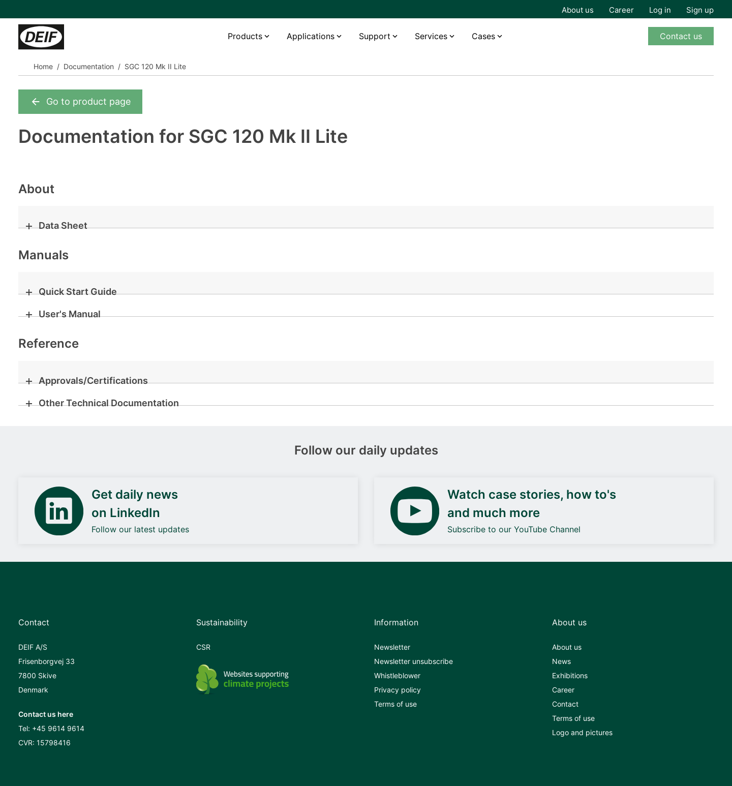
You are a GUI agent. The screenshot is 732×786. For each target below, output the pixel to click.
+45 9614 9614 (58, 728)
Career (621, 10)
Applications (310, 36)
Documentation (89, 66)
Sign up (700, 10)
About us (578, 10)
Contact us (681, 36)
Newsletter (392, 647)
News (561, 661)
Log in (660, 10)
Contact (565, 704)
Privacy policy (397, 689)
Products (245, 36)
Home (43, 66)
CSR (203, 647)
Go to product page (80, 101)
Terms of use (395, 704)
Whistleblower (397, 675)
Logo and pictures (582, 732)
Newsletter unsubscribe (413, 661)
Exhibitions (570, 675)
